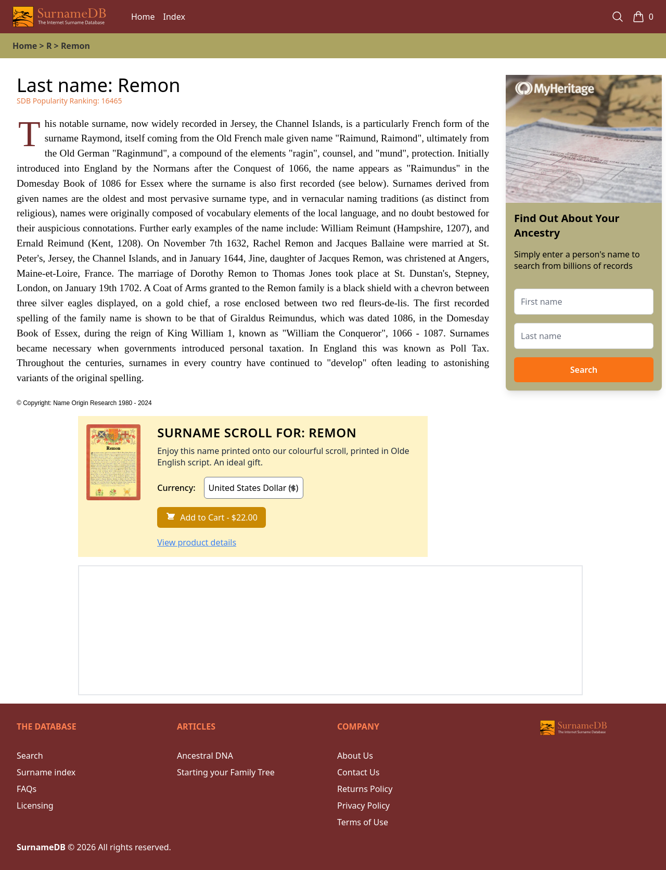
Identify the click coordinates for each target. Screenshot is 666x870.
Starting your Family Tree (226, 772)
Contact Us (358, 772)
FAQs (26, 789)
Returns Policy (364, 789)
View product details (196, 542)
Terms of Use (362, 822)
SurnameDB (41, 847)
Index (174, 16)
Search (583, 369)
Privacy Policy (363, 805)
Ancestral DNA (205, 755)
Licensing (35, 805)
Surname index (46, 772)
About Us (355, 755)
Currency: (176, 488)
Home (143, 16)
